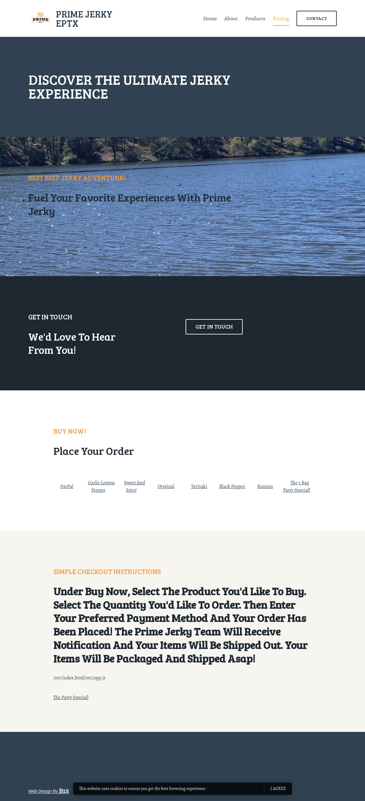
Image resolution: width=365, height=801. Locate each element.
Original (166, 486)
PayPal (66, 486)
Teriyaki (199, 486)
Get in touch (214, 342)
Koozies (265, 486)
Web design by (48, 791)
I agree (278, 788)
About (231, 18)
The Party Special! (71, 697)
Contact (316, 18)
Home (210, 18)
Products (255, 18)
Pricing (281, 18)
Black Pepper (232, 486)
